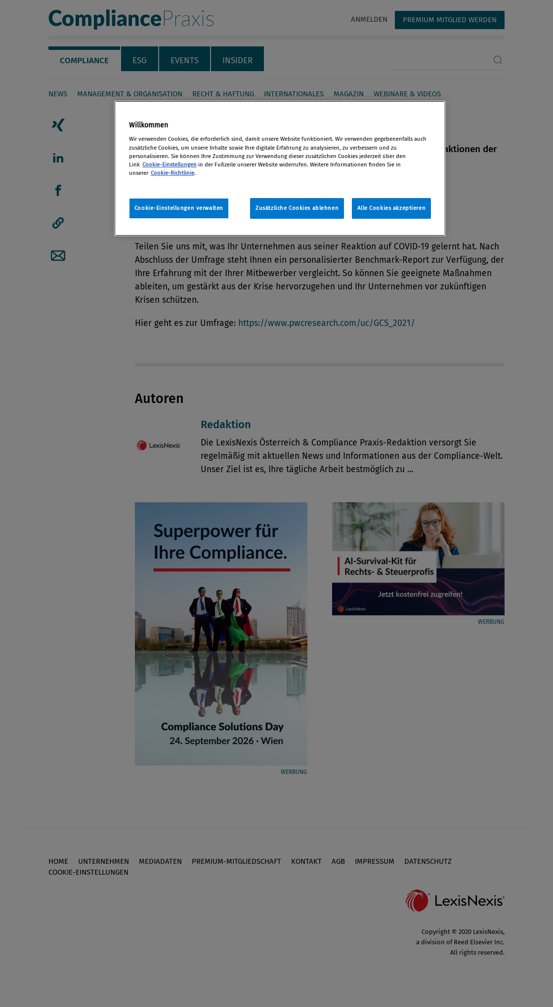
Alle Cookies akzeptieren (391, 207)
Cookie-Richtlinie (172, 172)
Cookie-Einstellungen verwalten (178, 207)
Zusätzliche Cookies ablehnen (297, 207)
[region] (280, 168)
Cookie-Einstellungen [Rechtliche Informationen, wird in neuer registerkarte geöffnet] (169, 164)
